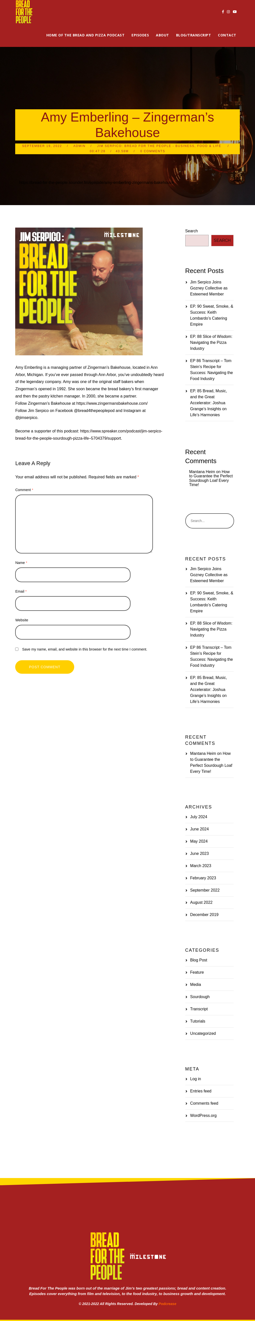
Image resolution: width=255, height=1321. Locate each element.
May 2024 (199, 841)
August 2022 (201, 902)
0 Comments (152, 151)
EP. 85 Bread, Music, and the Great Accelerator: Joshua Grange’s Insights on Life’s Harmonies (208, 403)
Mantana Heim (202, 472)
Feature (197, 972)
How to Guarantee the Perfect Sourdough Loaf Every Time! (211, 478)
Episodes (140, 35)
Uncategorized (203, 1033)
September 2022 (205, 890)
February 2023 (203, 878)
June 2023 (199, 853)
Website (21, 620)
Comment (24, 490)
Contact (227, 35)
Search (191, 231)
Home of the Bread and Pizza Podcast (85, 35)
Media (195, 984)
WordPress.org (203, 1115)
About (162, 35)
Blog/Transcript (193, 35)
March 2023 (200, 866)
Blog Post (198, 960)
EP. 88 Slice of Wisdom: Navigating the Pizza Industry (211, 342)
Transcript (199, 1009)
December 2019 (204, 915)
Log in (195, 1079)
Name (21, 563)
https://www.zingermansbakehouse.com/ (112, 403)
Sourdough (200, 997)
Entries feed (200, 1091)
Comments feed (204, 1103)
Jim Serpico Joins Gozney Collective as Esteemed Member (209, 288)
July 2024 (198, 817)
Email (21, 591)
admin (79, 146)
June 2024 (199, 829)
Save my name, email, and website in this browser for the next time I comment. (84, 649)
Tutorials (197, 1021)
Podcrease (167, 1304)
